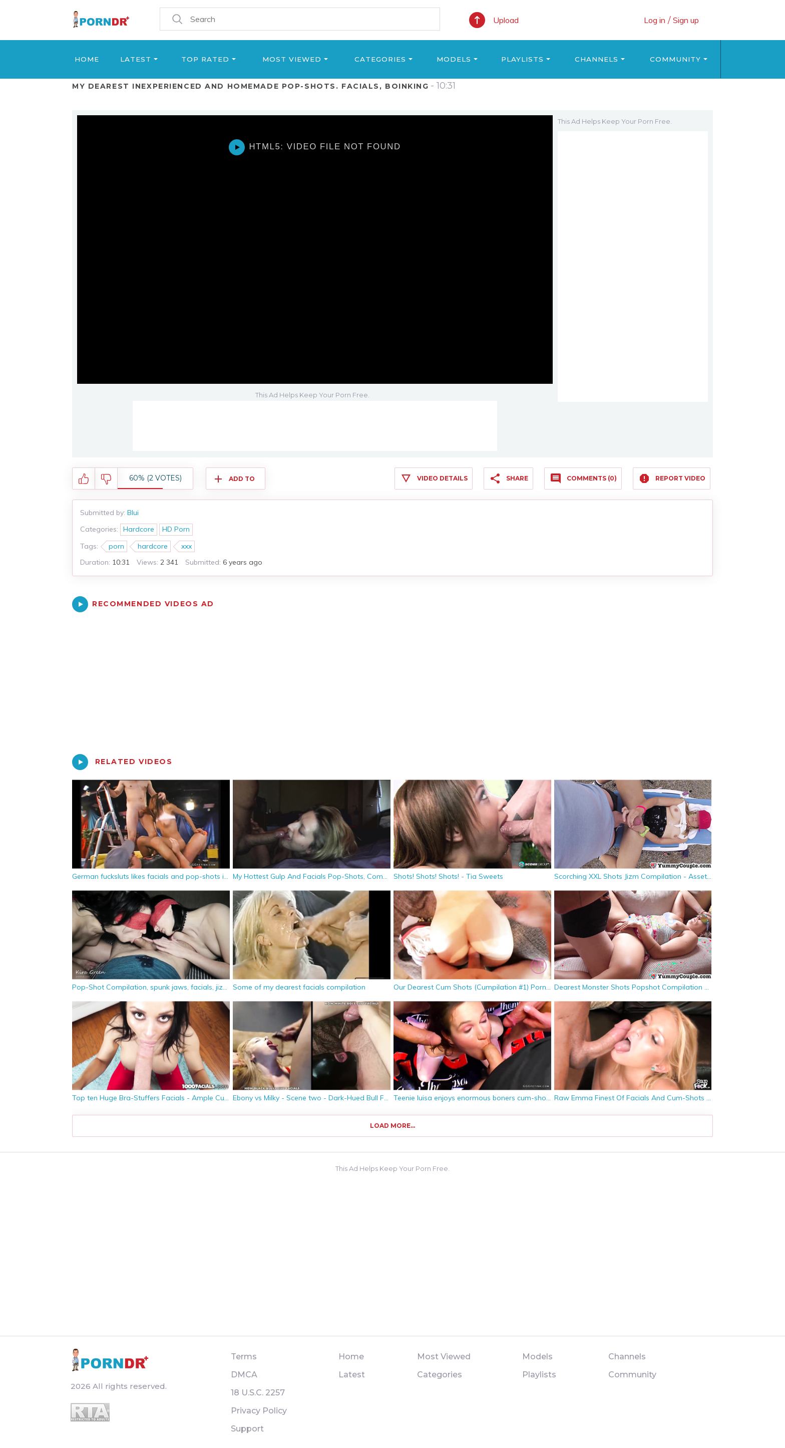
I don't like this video (106, 479)
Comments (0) (592, 478)
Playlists (522, 59)
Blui (133, 512)
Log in (654, 20)
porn (116, 546)
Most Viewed (291, 59)
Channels (596, 59)
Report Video (680, 478)
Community (675, 59)
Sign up (686, 20)
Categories (380, 59)
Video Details (442, 478)
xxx (186, 546)
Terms (244, 1356)
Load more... (392, 1125)
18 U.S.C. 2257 (258, 1392)
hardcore (153, 546)
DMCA (244, 1374)
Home (87, 59)
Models (454, 59)
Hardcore (138, 529)
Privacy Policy (259, 1410)
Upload (506, 20)
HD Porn (176, 529)
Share (517, 478)
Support (247, 1428)
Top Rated (205, 59)
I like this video (84, 479)
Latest (135, 59)
